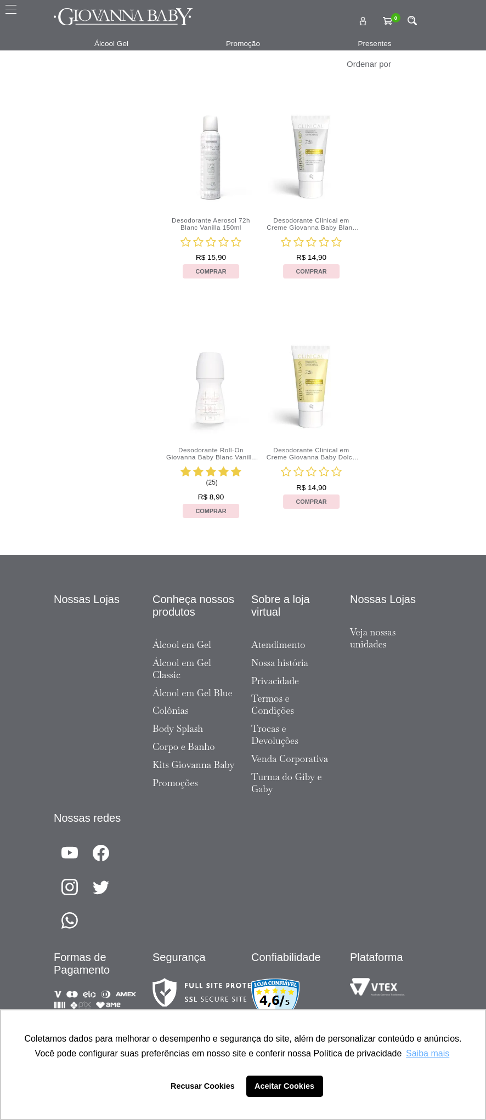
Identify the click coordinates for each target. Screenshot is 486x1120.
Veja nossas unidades (372, 638)
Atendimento (278, 645)
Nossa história (279, 663)
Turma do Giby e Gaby (286, 783)
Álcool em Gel (181, 645)
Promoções (175, 783)
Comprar (210, 271)
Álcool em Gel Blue (192, 693)
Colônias (170, 710)
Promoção (243, 43)
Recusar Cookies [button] (203, 1086)
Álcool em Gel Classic (181, 669)
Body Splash (177, 729)
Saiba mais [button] (427, 1053)
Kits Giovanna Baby (193, 765)
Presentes (374, 43)
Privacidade (275, 681)
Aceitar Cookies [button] (284, 1086)
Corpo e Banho (183, 747)
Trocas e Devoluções (274, 735)
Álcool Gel (111, 43)
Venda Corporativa (289, 759)
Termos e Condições (272, 704)
